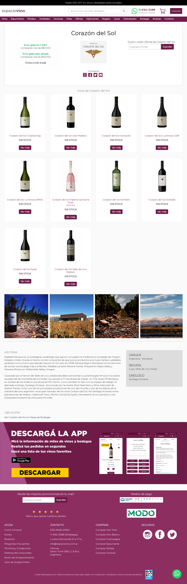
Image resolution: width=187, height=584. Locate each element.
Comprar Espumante (107, 543)
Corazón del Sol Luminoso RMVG (25, 199)
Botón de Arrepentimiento (19, 557)
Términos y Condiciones (17, 548)
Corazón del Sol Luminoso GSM (162, 135)
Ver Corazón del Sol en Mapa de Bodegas (27, 417)
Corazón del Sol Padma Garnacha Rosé (70, 201)
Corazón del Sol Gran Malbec (71, 135)
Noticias (157, 19)
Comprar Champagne (108, 539)
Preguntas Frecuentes (16, 543)
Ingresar (176, 11)
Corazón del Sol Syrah (25, 269)
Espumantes (17, 19)
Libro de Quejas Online (17, 562)
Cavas (117, 19)
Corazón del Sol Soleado (162, 199)
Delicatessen (129, 19)
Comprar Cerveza (105, 552)
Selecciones (92, 19)
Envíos (8, 534)
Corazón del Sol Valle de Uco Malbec (71, 270)
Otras (69, 19)
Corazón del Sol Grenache (116, 135)
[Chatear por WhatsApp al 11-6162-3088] (143, 11)
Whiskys (31, 19)
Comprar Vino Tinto (106, 529)
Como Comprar (13, 529)
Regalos (106, 19)
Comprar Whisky (105, 548)
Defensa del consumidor (18, 552)
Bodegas (144, 19)
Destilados (44, 19)
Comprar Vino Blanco (108, 534)
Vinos (4, 19)
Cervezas (58, 19)
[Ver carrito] (162, 11)
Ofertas (79, 19)
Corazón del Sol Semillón (116, 199)
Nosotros (9, 539)
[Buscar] (124, 11)
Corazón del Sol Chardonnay (25, 135)
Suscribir (167, 46)
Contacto (169, 19)
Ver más (25, 147)
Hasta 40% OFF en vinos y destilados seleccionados (93, 2)
